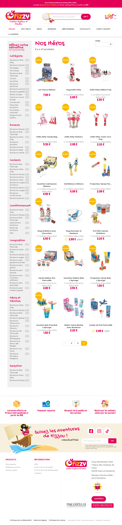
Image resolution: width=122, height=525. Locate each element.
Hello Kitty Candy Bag (46, 137)
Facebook (91, 431)
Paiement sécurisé (46, 410)
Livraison (37, 473)
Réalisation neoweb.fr (103, 520)
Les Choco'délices (46, 90)
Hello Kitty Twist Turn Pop (100, 138)
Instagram (99, 431)
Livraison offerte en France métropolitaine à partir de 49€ (16, 413)
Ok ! (86, 16)
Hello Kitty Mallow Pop (100, 90)
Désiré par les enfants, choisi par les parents (105, 411)
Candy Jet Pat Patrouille (100, 325)
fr (115, 15)
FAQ (36, 464)
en (115, 18)
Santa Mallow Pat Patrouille (46, 279)
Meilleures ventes (13, 467)
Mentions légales (40, 520)
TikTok (107, 431)
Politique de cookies (57, 520)
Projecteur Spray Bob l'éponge (100, 279)
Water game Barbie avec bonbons (73, 326)
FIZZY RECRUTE (102, 505)
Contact (98, 498)
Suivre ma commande (43, 467)
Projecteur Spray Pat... (100, 184)
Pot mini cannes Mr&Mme (100, 232)
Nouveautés (11, 464)
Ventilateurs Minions (74, 184)
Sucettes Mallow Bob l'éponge (74, 279)
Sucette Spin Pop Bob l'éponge (46, 326)
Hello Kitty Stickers (74, 137)
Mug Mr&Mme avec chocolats (47, 232)
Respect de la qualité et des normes (75, 411)
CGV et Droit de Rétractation (46, 470)
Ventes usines (11, 470)
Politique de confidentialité (20, 520)
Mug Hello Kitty (73, 90)
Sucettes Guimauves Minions (47, 185)
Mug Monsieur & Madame (73, 232)
